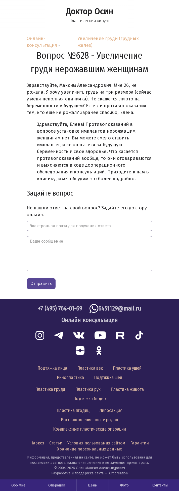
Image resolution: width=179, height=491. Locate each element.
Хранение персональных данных (89, 449)
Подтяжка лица (52, 368)
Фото (124, 485)
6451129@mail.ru (119, 308)
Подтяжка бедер (89, 398)
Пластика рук (88, 389)
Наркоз (37, 443)
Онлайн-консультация (42, 42)
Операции (56, 485)
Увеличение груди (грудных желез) (108, 42)
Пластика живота (127, 389)
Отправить (41, 283)
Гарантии (139, 443)
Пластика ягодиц (73, 410)
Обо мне (18, 485)
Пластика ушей (127, 368)
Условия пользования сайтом (96, 443)
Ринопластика (70, 377)
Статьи (55, 443)
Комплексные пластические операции (89, 429)
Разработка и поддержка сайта (77, 473)
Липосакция (111, 410)
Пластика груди (50, 389)
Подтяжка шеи (108, 377)
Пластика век (90, 368)
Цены (92, 485)
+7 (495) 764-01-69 (60, 308)
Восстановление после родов (89, 420)
